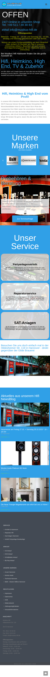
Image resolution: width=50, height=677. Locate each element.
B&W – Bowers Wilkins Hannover (14, 582)
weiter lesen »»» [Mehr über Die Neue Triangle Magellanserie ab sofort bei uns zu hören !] (5, 509)
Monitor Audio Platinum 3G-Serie (14, 468)
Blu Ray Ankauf (9, 560)
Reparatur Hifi (8, 532)
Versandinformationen (11, 609)
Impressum (8, 593)
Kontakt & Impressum (11, 529)
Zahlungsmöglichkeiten (11, 606)
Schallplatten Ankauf (10, 557)
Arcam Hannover (9, 572)
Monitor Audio (8, 575)
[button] (3, 160)
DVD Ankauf (8, 554)
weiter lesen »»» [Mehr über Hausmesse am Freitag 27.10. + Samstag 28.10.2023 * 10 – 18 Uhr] (5, 437)
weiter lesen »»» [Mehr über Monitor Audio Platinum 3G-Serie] (5, 473)
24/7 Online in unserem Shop (21, 22)
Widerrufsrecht (9, 603)
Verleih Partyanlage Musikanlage (14, 539)
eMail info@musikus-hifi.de (19, 29)
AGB (6, 600)
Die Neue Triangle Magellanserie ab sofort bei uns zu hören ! (24, 505)
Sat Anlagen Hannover (11, 536)
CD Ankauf (7, 551)
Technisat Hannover (10, 578)
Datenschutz (8, 596)
